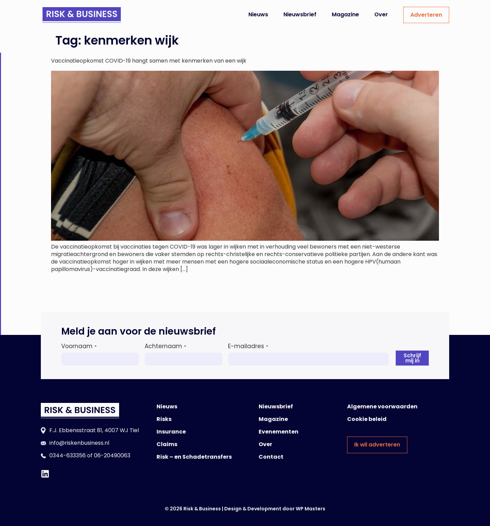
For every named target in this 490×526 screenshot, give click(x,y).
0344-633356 (67, 455)
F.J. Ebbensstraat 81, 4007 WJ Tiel (94, 430)
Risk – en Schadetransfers (194, 457)
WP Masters (310, 508)
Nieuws (258, 14)
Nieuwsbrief (299, 14)
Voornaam (79, 346)
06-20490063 (112, 455)
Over (381, 14)
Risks (164, 419)
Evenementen (278, 432)
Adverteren (426, 15)
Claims (167, 444)
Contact (271, 457)
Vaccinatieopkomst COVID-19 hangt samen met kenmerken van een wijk (148, 61)
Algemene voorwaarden (382, 406)
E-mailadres (248, 346)
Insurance (171, 432)
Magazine (345, 14)
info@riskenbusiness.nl (79, 443)
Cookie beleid (367, 419)
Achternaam (165, 346)
